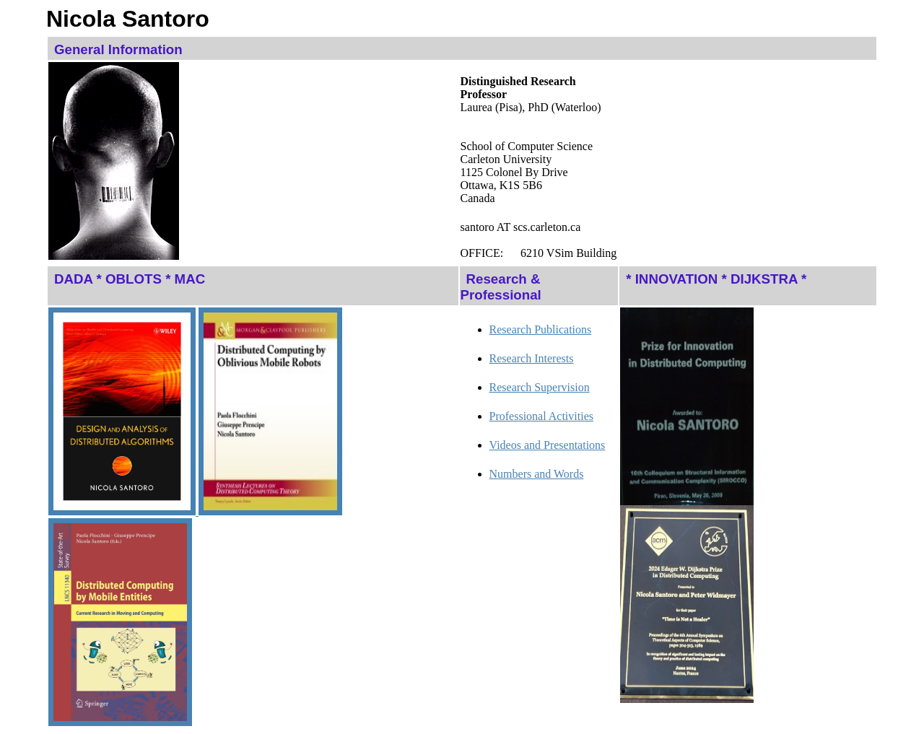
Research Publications (540, 329)
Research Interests (531, 358)
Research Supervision (539, 387)
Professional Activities (541, 416)
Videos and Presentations (547, 445)
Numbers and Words (536, 474)
